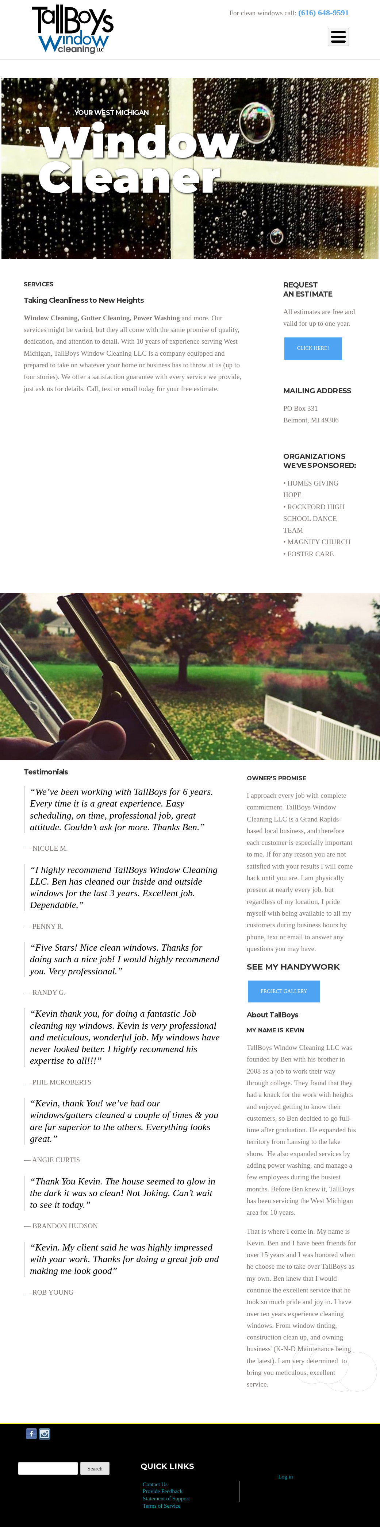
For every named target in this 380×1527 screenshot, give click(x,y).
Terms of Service (162, 1506)
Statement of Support (166, 1498)
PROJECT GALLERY (284, 991)
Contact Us (155, 1484)
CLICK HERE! (313, 348)
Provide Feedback (163, 1491)
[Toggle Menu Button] (338, 37)
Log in (285, 1476)
